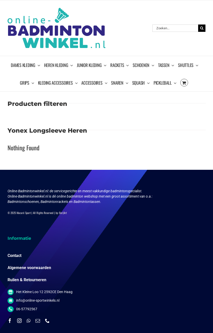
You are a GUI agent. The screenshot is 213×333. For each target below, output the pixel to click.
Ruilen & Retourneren (27, 279)
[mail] (38, 320)
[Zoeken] (201, 28)
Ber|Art (63, 213)
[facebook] (10, 320)
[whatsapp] (28, 320)
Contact (14, 255)
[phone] (47, 320)
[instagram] (19, 320)
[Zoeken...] (175, 28)
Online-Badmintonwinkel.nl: (29, 191)
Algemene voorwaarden (29, 267)
